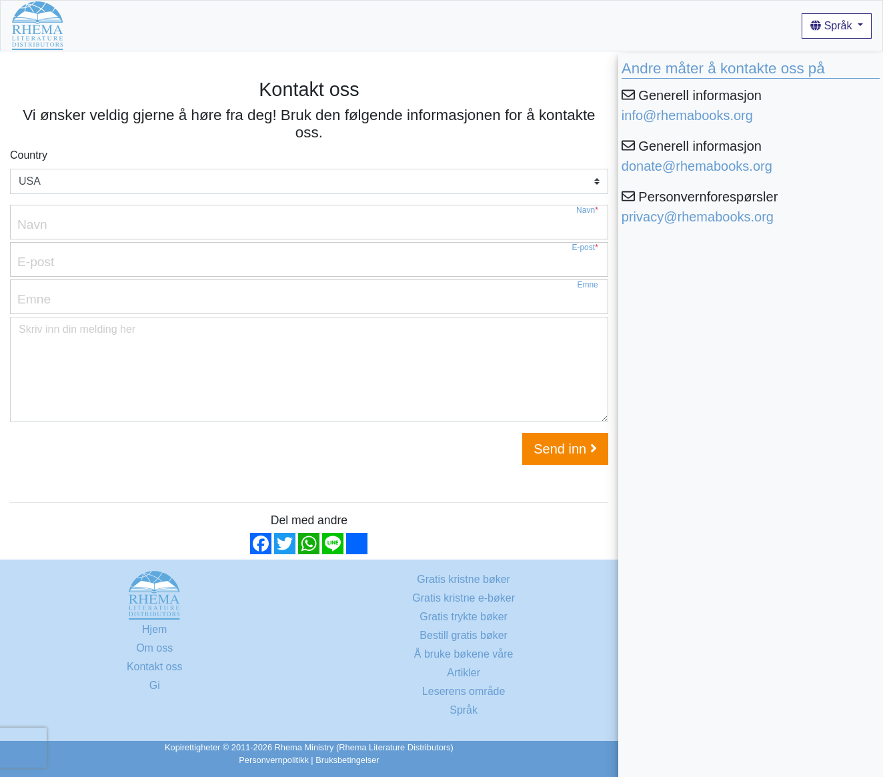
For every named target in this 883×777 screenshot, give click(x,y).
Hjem (87, 25)
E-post (585, 248)
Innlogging (439, 25)
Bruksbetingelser (347, 760)
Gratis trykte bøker (463, 616)
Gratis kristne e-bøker (463, 598)
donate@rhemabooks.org (697, 166)
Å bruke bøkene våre (311, 25)
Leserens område (464, 691)
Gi (154, 685)
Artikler (388, 25)
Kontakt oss (155, 666)
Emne (587, 285)
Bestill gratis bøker (463, 635)
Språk (832, 25)
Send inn (565, 449)
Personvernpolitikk (274, 760)
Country (28, 155)
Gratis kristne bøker (156, 25)
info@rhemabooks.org (687, 115)
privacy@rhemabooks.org (698, 216)
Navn (587, 210)
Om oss (232, 25)
